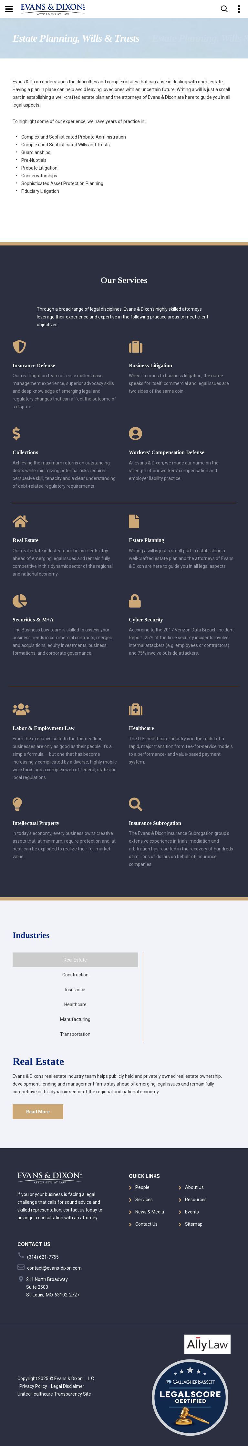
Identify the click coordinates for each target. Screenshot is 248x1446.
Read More (38, 1111)
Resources (196, 1199)
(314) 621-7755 (43, 1257)
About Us (194, 1187)
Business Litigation (150, 365)
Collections (25, 452)
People (142, 1187)
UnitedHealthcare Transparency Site (54, 1394)
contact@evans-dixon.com (54, 1268)
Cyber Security (146, 619)
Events (192, 1211)
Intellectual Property (36, 823)
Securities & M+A (33, 619)
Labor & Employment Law (44, 728)
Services (144, 1199)
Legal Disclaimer (66, 1386)
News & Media (149, 1211)
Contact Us (146, 1224)
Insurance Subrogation (155, 823)
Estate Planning (146, 540)
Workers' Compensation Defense (166, 452)
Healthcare (141, 728)
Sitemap (193, 1224)
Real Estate (25, 540)
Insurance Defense (34, 365)
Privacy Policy (32, 1386)
